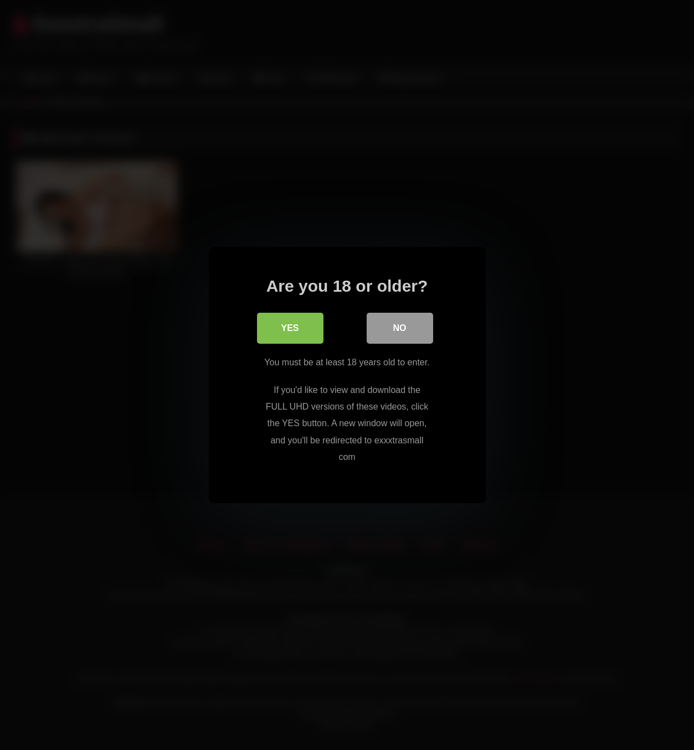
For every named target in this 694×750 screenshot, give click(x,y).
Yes (290, 328)
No (400, 328)
